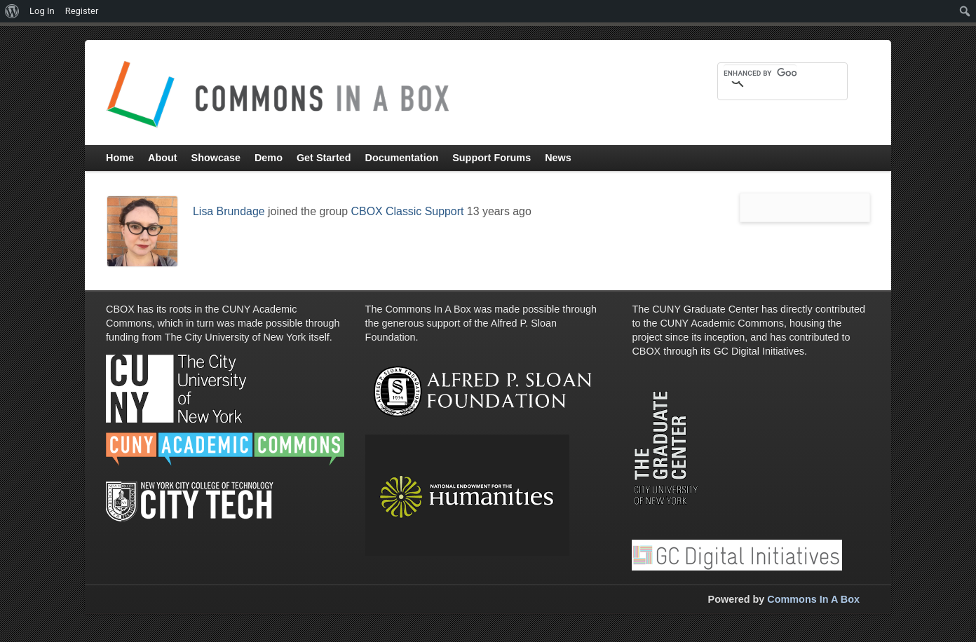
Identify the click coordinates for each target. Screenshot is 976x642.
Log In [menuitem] (42, 11)
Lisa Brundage (229, 211)
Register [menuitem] (82, 11)
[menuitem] (12, 11)
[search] (760, 72)
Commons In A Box (813, 599)
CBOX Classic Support (407, 211)
